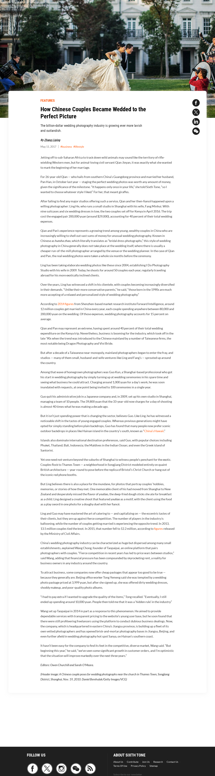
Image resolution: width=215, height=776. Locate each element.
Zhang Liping (52, 140)
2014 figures (66, 304)
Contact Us (172, 762)
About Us (118, 762)
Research (158, 762)
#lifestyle (78, 146)
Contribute (132, 762)
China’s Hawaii (154, 431)
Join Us (146, 762)
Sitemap (153, 766)
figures (158, 528)
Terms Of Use (120, 766)
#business (66, 146)
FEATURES (47, 100)
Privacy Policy (138, 766)
